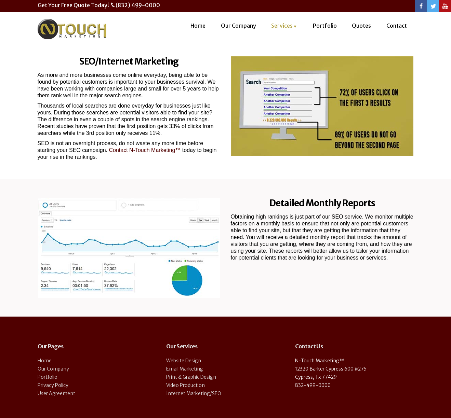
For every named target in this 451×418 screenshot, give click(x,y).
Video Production (185, 385)
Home (197, 25)
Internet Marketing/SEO (193, 393)
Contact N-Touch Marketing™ (145, 150)
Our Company (238, 25)
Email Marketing (184, 369)
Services (282, 25)
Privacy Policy (53, 385)
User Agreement (56, 393)
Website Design (183, 361)
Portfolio (325, 25)
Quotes (361, 25)
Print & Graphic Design (191, 377)
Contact (396, 25)
